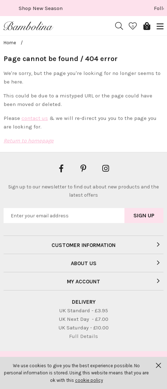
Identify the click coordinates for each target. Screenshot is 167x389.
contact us (34, 118)
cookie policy (89, 380)
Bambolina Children (29, 26)
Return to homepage (29, 140)
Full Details (83, 336)
